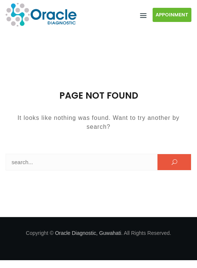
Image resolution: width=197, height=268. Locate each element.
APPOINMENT (172, 14)
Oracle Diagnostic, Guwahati (88, 233)
